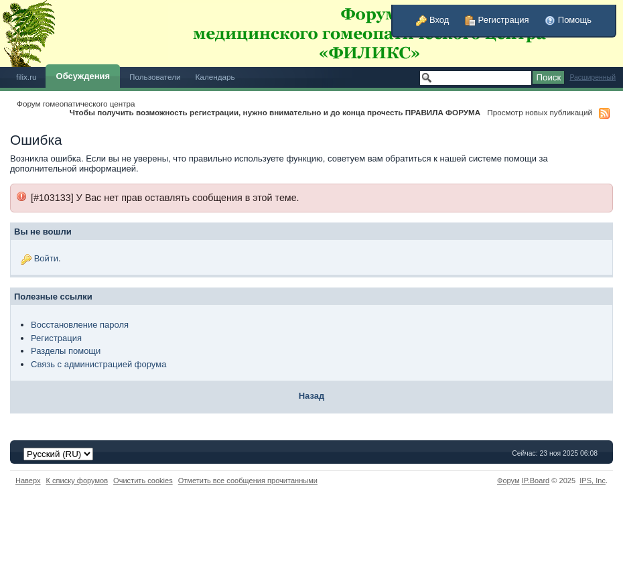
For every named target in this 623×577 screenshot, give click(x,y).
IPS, (592, 480)
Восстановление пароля (80, 325)
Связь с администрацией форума (98, 364)
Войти (46, 258)
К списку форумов (77, 480)
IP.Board (536, 480)
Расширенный (592, 77)
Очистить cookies (143, 480)
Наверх (28, 480)
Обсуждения (83, 76)
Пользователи (155, 76)
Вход (432, 20)
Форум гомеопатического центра (76, 103)
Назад (312, 396)
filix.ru (26, 76)
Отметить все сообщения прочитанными (248, 480)
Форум (508, 480)
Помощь (568, 20)
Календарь (215, 76)
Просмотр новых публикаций (539, 112)
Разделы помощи (65, 351)
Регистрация (497, 20)
